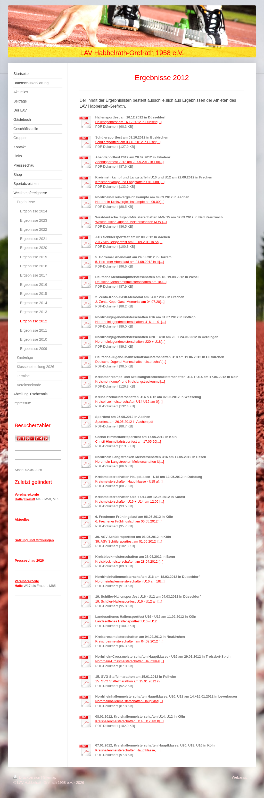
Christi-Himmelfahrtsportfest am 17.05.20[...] (128, 441)
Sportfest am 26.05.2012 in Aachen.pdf (124, 422)
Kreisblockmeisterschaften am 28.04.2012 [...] (129, 561)
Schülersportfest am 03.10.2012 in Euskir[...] (128, 142)
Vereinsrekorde (27, 494)
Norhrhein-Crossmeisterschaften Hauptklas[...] (129, 661)
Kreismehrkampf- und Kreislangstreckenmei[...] (130, 381)
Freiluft (29, 499)
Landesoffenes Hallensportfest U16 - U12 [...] (128, 621)
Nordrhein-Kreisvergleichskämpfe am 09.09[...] (129, 202)
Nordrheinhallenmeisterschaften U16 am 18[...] (129, 581)
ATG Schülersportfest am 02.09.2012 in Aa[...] (129, 242)
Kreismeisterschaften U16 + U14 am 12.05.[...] (129, 501)
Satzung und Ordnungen (34, 540)
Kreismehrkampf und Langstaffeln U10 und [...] (129, 182)
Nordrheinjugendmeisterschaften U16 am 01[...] (130, 322)
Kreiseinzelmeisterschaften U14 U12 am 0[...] (128, 402)
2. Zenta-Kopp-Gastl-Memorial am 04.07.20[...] (129, 302)
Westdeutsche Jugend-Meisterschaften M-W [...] (131, 222)
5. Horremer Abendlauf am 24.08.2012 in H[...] (129, 262)
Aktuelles (22, 519)
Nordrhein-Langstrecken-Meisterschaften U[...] (129, 462)
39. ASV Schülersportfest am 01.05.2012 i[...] (128, 541)
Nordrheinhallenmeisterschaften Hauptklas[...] (129, 701)
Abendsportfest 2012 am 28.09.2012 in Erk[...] (129, 162)
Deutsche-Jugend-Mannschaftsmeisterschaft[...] (130, 362)
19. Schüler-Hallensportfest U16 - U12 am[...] (128, 601)
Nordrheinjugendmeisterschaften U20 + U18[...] (130, 342)
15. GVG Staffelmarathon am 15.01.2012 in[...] (129, 681)
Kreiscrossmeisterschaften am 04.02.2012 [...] (129, 641)
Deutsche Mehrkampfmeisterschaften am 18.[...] (131, 282)
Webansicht (241, 777)
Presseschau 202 (28, 560)
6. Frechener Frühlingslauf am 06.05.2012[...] (128, 521)
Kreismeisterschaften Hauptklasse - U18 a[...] (128, 481)
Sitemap (49, 777)
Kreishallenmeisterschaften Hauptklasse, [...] (128, 750)
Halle (19, 499)
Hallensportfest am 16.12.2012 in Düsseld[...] (128, 122)
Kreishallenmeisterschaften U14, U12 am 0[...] (129, 721)
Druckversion (27, 777)
